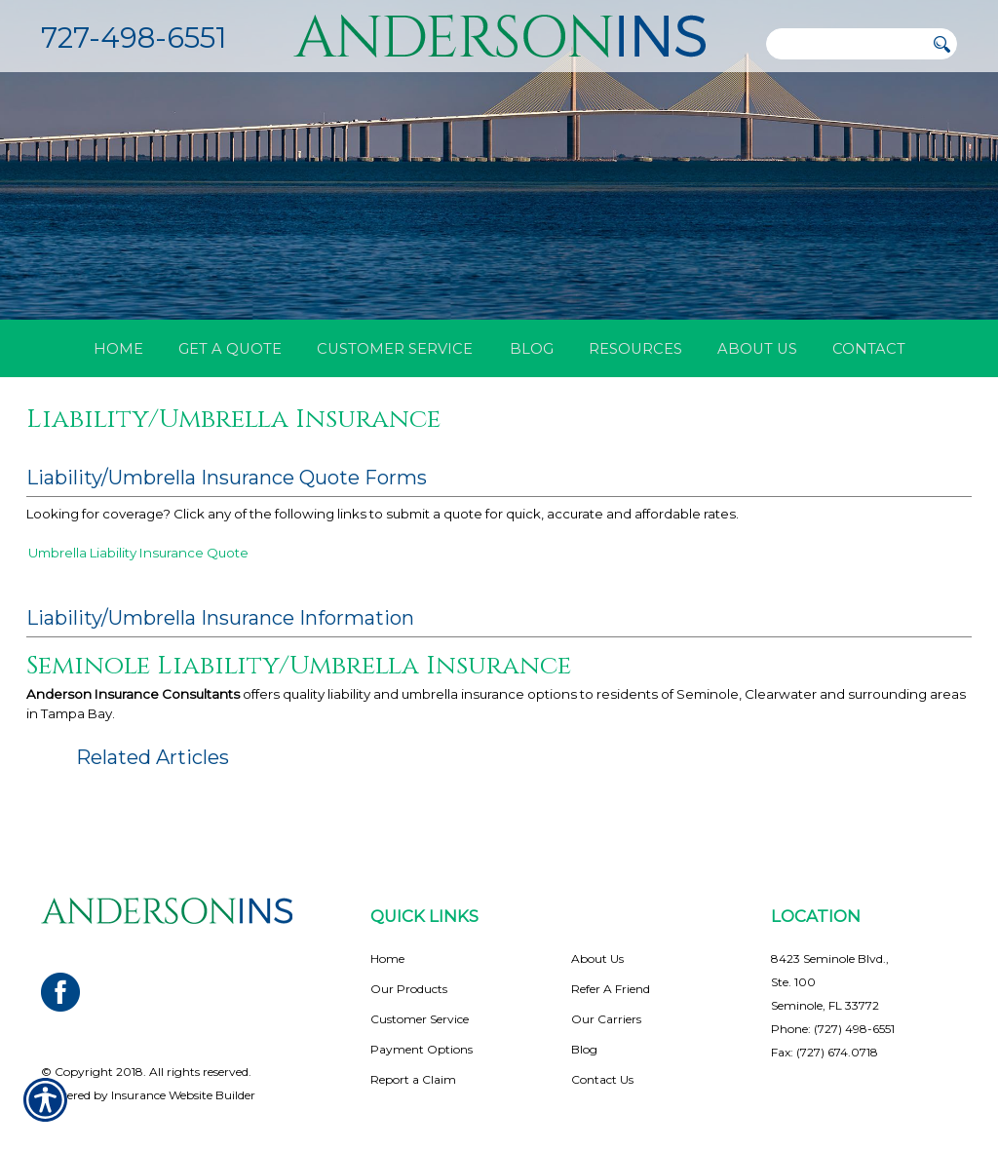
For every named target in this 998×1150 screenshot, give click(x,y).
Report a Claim (413, 1049)
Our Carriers (606, 988)
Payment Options (421, 1019)
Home (387, 928)
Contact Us (602, 1049)
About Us (597, 928)
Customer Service (419, 988)
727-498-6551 (133, 37)
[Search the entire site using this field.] (845, 43)
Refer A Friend (610, 958)
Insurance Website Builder (183, 1064)
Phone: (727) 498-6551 (833, 998)
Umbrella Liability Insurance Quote (138, 552)
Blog (584, 1019)
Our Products (408, 958)
